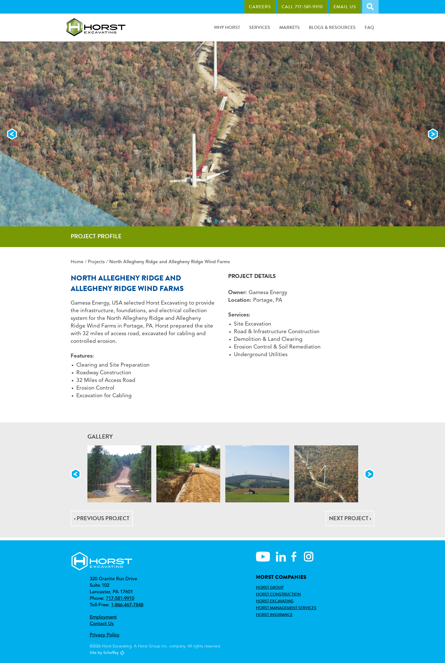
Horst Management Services (286, 608)
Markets (289, 27)
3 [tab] (222, 221)
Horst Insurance (274, 614)
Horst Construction (278, 594)
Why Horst (227, 27)
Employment (103, 617)
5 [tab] (235, 221)
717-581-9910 (120, 598)
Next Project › (350, 518)
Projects (96, 262)
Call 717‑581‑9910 (302, 6)
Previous (12, 134)
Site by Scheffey (104, 653)
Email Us (344, 6)
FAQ (369, 27)
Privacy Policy (104, 635)
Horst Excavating (274, 601)
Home (77, 262)
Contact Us (102, 623)
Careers (260, 6)
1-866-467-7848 (127, 605)
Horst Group (270, 587)
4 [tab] (228, 221)
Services (259, 27)
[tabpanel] (222, 133)
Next (433, 134)
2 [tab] (216, 221)
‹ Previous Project (101, 518)
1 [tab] (210, 221)
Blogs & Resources (332, 27)
